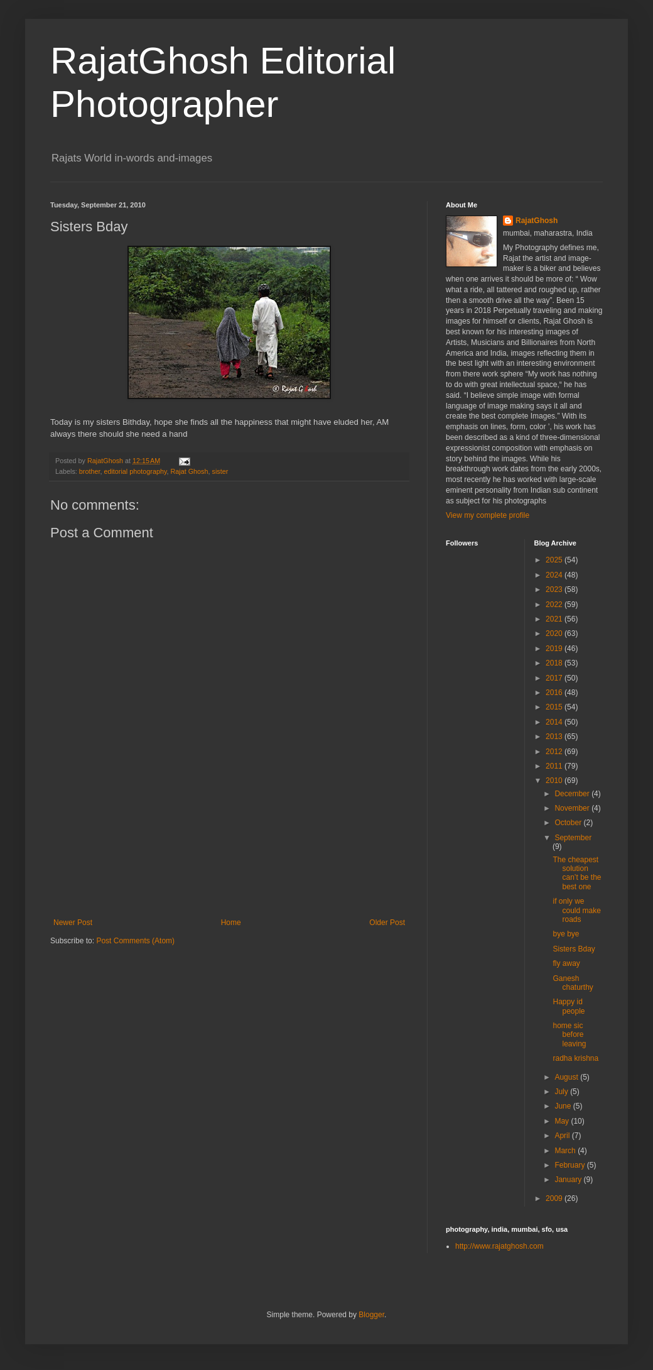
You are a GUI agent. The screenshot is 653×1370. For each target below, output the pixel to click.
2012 (555, 751)
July (562, 1091)
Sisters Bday (574, 949)
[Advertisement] (229, 863)
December (572, 793)
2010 (555, 780)
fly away (566, 963)
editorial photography (135, 471)
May (562, 1121)
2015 (555, 707)
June (563, 1106)
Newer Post (72, 922)
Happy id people (569, 1006)
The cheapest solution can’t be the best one (577, 873)
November (572, 808)
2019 (555, 648)
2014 (555, 722)
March (566, 1150)
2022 (555, 604)
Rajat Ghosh (189, 471)
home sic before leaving (569, 1034)
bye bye (566, 933)
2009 (555, 1198)
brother (89, 471)
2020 (555, 633)
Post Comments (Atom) (135, 940)
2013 (555, 736)
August (567, 1077)
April (562, 1135)
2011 (555, 766)
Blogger (371, 1314)
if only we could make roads (576, 910)
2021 (555, 619)
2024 (555, 575)
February (570, 1165)
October (568, 822)
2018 (555, 663)
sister (220, 471)
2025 (555, 560)
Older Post (387, 922)
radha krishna (575, 1058)
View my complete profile (487, 515)
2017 (555, 678)
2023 (555, 589)
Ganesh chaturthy (573, 983)
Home (231, 922)
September (572, 837)
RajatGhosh (536, 220)
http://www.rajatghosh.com (499, 1246)
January (568, 1179)
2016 (555, 692)
